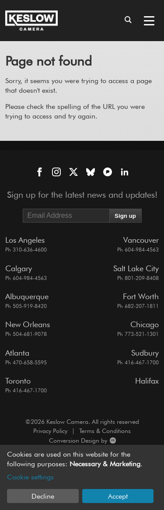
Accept (118, 496)
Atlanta (17, 352)
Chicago (144, 324)
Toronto (18, 380)
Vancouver (141, 240)
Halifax (147, 380)
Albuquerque (27, 296)
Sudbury (145, 352)
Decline (42, 496)
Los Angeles (25, 240)
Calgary (18, 268)
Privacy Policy (50, 430)
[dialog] (82, 477)
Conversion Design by (60, 440)
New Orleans (27, 324)
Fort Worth (141, 296)
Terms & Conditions (105, 430)
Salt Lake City (136, 268)
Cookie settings (30, 477)
